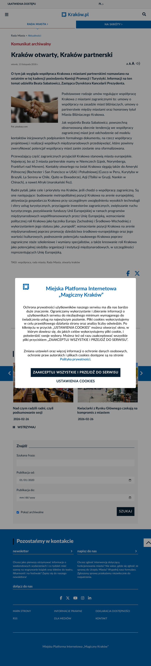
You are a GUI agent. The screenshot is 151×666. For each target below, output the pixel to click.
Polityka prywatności (75, 359)
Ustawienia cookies (75, 381)
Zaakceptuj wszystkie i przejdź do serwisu (75, 372)
